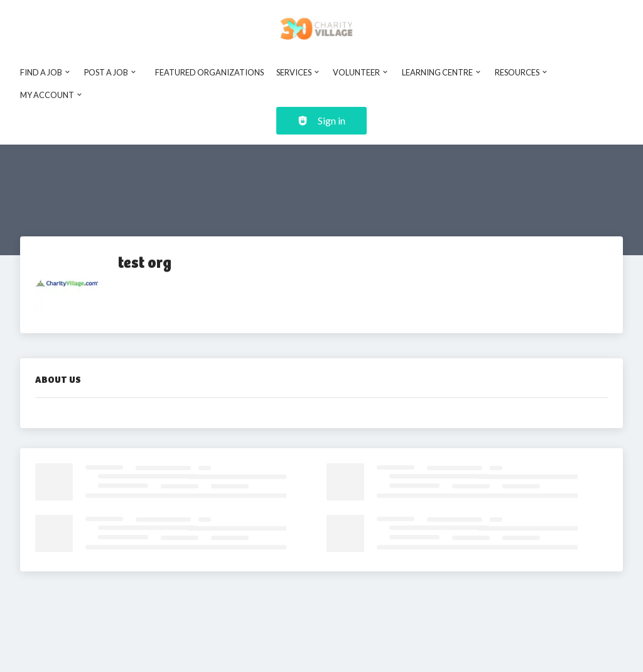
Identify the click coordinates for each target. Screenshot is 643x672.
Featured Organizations (209, 72)
